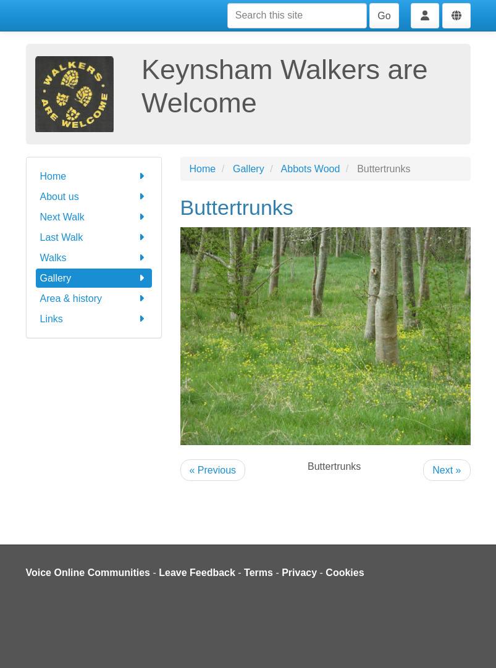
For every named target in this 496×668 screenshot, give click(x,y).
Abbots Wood (310, 169)
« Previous (213, 470)
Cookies (345, 572)
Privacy (299, 572)
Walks (94, 258)
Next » (446, 470)
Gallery (94, 278)
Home (94, 176)
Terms (258, 572)
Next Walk (94, 217)
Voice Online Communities (88, 572)
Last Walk (94, 237)
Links (94, 319)
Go (383, 15)
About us (94, 197)
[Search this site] (297, 15)
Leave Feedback (197, 572)
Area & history (94, 298)
